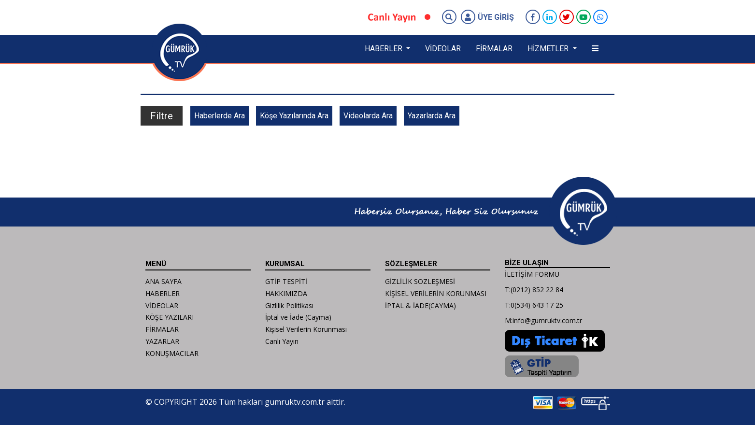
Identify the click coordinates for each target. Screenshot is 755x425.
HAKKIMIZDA (286, 293)
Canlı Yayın (282, 341)
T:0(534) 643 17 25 (534, 305)
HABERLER (162, 293)
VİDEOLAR (443, 48)
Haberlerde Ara (219, 115)
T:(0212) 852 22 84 (534, 289)
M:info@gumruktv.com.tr (543, 320)
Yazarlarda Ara (432, 115)
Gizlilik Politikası (289, 305)
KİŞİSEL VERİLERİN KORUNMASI (435, 293)
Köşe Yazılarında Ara (294, 115)
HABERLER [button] (384, 48)
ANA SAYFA (163, 281)
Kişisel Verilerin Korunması (306, 329)
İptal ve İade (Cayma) (298, 317)
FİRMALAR (494, 48)
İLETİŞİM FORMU (532, 274)
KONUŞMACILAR (172, 353)
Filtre (161, 116)
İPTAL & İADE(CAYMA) (420, 305)
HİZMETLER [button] (548, 48)
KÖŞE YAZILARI (169, 317)
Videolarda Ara (368, 115)
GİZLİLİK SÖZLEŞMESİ (420, 281)
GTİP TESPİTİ (286, 281)
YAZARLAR (162, 341)
